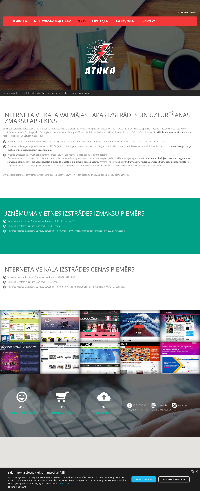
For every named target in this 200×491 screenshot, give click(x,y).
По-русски (183, 12)
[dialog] (100, 479)
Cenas (82, 21)
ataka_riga (182, 405)
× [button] (196, 471)
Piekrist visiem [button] (144, 479)
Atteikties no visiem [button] (174, 479)
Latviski (192, 12)
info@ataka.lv (163, 405)
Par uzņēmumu (126, 21)
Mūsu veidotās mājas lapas (52, 21)
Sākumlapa (20, 21)
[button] (67, 487)
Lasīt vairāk (64, 483)
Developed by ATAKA (168, 409)
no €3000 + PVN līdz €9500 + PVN (83, 141)
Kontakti (149, 21)
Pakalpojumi (100, 21)
